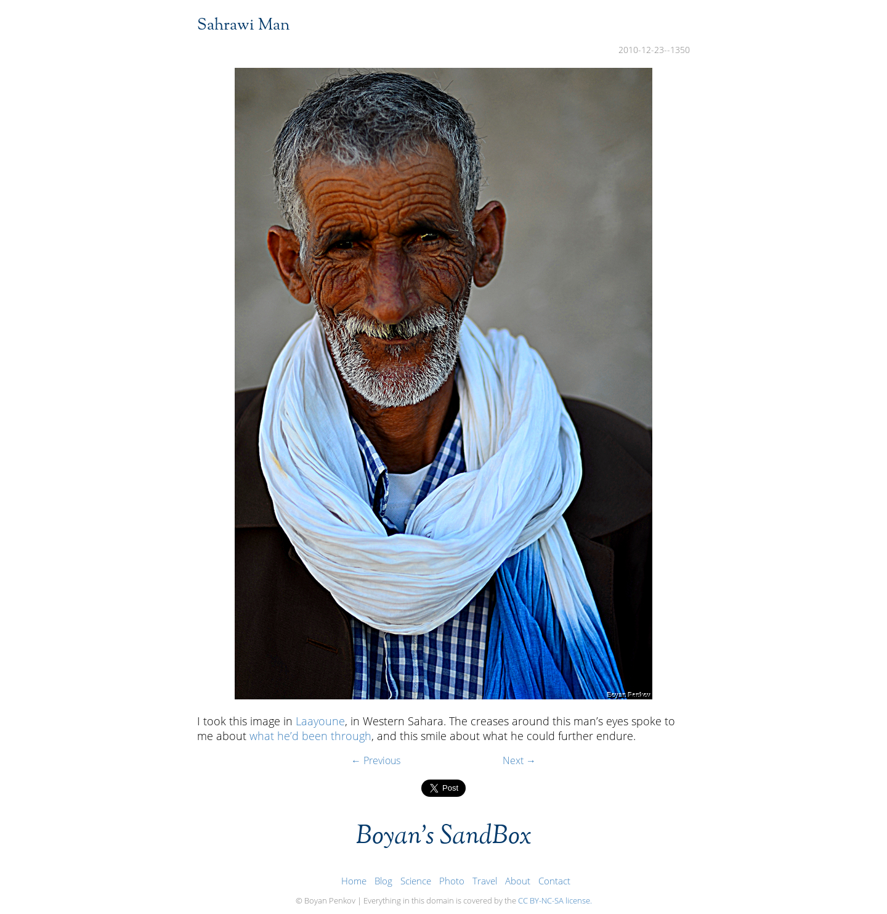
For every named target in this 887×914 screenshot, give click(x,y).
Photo (451, 881)
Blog (383, 881)
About (517, 881)
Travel (484, 881)
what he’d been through (310, 735)
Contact (554, 881)
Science (415, 881)
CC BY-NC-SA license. (555, 900)
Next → (519, 760)
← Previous (375, 760)
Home (354, 881)
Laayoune (320, 721)
